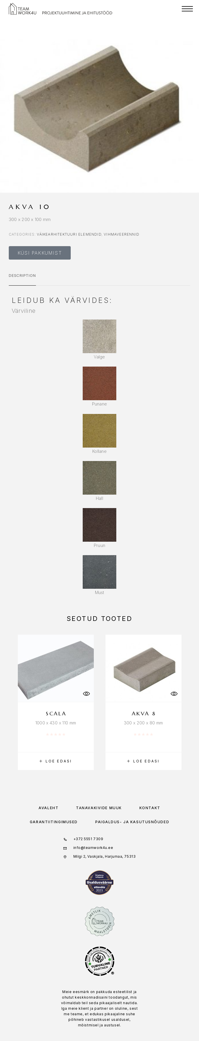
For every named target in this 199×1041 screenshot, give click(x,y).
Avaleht (48, 808)
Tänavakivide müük (99, 808)
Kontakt (149, 808)
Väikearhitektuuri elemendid (69, 234)
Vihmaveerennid (121, 234)
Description (22, 275)
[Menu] (187, 9)
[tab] (22, 279)
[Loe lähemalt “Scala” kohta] (56, 761)
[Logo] (22, 9)
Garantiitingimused (54, 822)
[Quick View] (86, 694)
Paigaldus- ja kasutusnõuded (132, 822)
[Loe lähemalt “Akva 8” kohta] (143, 761)
